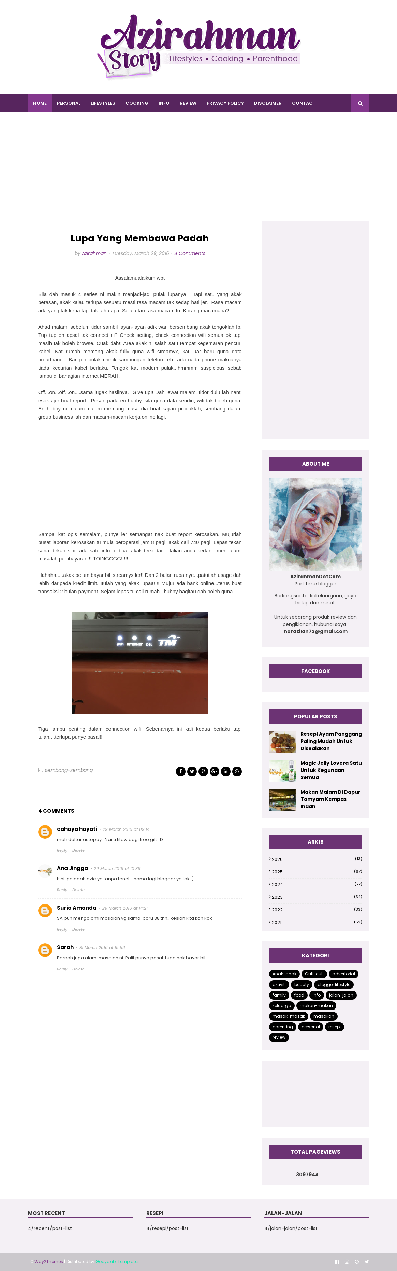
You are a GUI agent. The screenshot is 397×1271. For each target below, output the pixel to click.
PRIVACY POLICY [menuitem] (225, 103)
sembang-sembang (69, 770)
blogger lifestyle (334, 984)
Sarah (65, 947)
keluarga (282, 1005)
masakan (323, 1016)
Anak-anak (284, 974)
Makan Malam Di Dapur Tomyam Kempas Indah (330, 799)
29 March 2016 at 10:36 (117, 868)
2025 (317, 872)
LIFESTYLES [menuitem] (103, 103)
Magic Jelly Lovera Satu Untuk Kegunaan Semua (331, 770)
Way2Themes (48, 1262)
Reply (62, 850)
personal (311, 1027)
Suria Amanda (77, 907)
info (317, 995)
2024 (317, 884)
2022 (317, 910)
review (279, 1037)
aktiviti (279, 984)
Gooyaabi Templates (117, 1262)
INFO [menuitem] (164, 103)
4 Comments (189, 253)
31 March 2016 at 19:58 (102, 948)
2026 (317, 859)
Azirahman (94, 253)
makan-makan (316, 1005)
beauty (301, 984)
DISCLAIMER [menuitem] (268, 103)
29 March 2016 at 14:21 (125, 908)
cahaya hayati (77, 829)
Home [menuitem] (40, 103)
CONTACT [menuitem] (304, 103)
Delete (78, 850)
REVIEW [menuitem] (188, 103)
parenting (283, 1027)
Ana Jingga (72, 868)
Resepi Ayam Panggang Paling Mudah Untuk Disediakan (331, 741)
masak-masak (289, 1016)
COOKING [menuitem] (137, 103)
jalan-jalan (341, 995)
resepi (334, 1027)
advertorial (343, 974)
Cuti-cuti (314, 974)
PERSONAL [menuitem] (68, 103)
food (299, 995)
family (279, 995)
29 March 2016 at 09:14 (126, 829)
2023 (317, 897)
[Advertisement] (198, 173)
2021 (317, 922)
